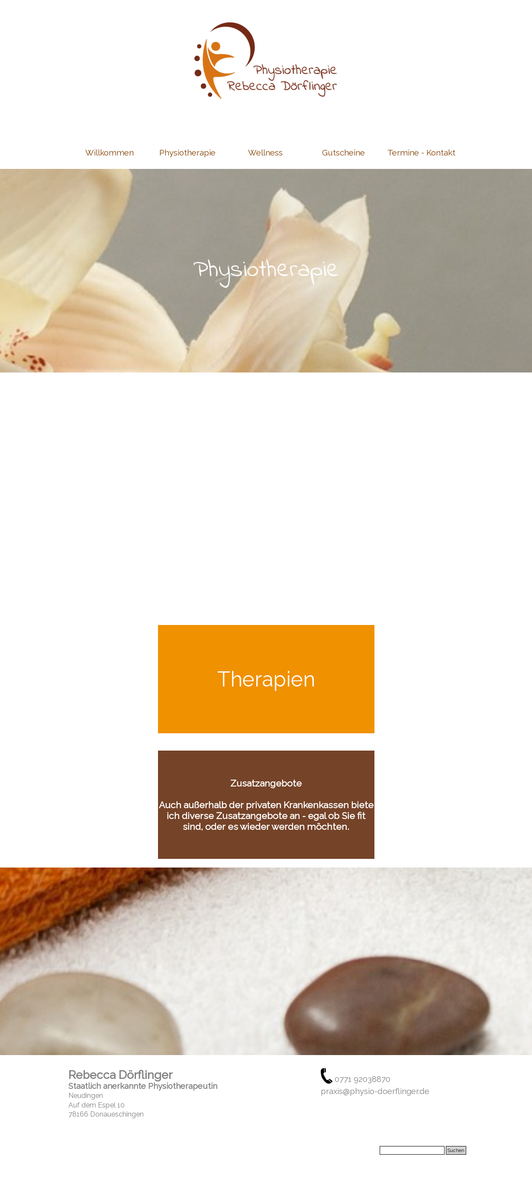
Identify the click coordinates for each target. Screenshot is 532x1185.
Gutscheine (343, 152)
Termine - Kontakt (421, 152)
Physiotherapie (187, 152)
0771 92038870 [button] (362, 1079)
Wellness (265, 152)
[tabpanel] (266, 270)
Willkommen (109, 152)
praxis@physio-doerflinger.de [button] (375, 1091)
